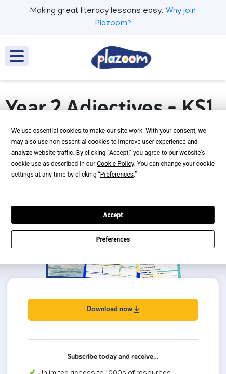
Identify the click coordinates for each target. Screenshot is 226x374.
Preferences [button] (117, 174)
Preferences (113, 239)
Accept (113, 215)
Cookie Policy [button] (115, 163)
